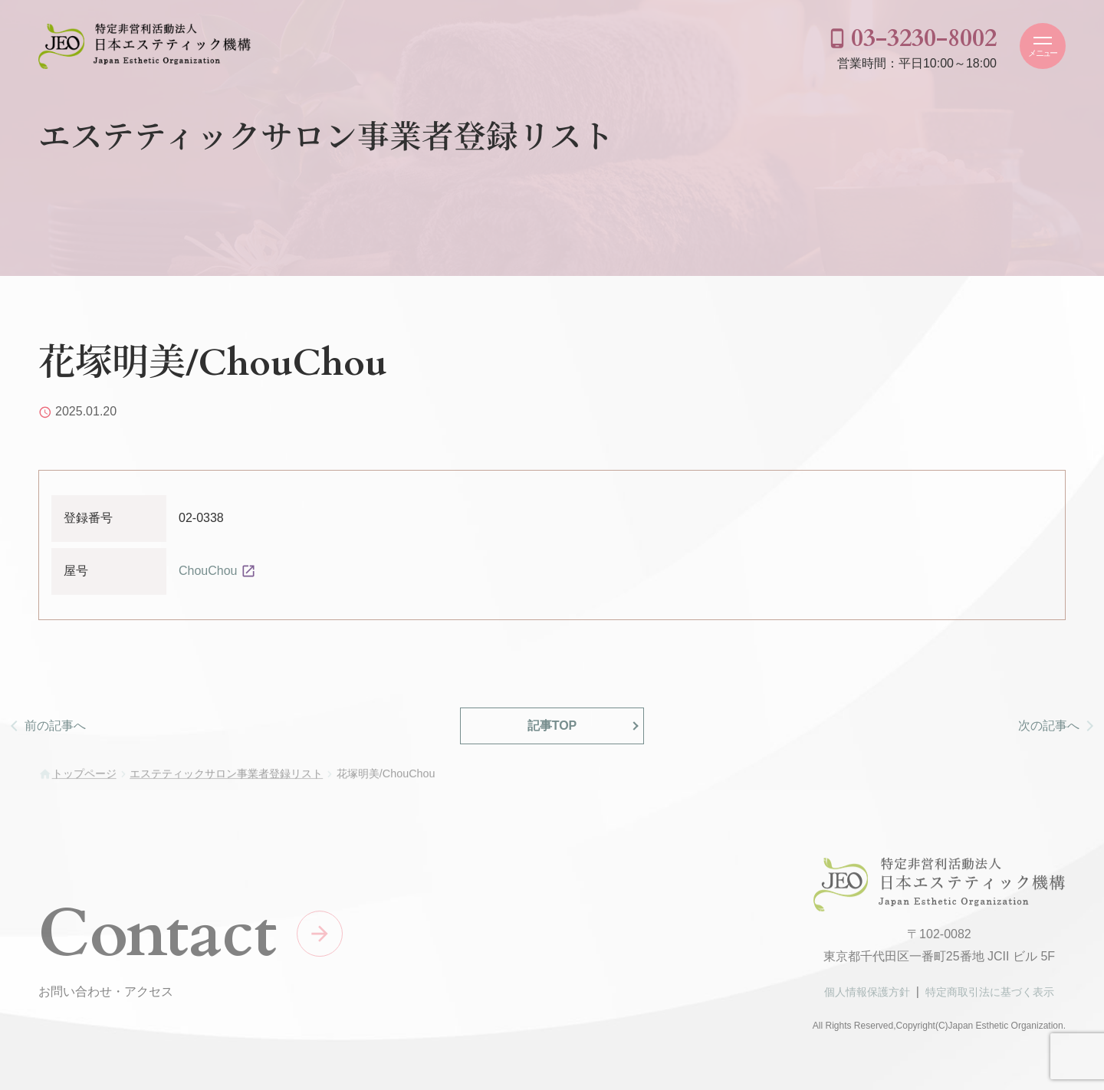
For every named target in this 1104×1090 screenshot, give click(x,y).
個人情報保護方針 (867, 998)
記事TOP (552, 725)
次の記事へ (1048, 725)
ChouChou (208, 570)
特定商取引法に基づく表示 (989, 998)
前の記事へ (55, 725)
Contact (157, 939)
